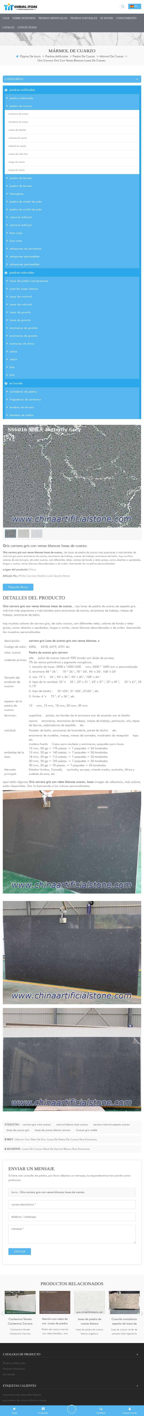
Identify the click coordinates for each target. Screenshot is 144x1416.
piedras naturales (83, 18)
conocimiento (126, 18)
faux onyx (14, 233)
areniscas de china (20, 343)
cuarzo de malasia (17, 129)
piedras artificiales (52, 18)
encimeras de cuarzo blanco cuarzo (25, 1400)
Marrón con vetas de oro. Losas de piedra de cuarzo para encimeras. (56, 1139)
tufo (11, 367)
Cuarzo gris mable (86, 1130)
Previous (2, 1313)
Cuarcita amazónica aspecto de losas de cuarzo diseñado (124, 1321)
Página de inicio (28, 56)
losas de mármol (19, 296)
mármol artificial (19, 217)
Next (141, 1313)
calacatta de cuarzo (17, 137)
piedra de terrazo (19, 178)
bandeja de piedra (20, 415)
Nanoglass (15, 193)
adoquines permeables (23, 256)
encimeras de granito (22, 328)
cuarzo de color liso (18, 154)
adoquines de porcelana (24, 248)
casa (5, 18)
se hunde (106, 18)
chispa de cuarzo (16, 162)
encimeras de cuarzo (18, 113)
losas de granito (19, 312)
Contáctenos (27, 27)
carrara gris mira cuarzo (37, 1124)
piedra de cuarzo (84, 56)
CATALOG (8, 27)
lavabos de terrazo (20, 407)
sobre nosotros (23, 18)
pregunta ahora (18, 587)
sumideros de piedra (22, 391)
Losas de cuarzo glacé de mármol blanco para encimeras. (56, 1148)
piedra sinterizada (20, 98)
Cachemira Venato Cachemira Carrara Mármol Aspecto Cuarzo (20, 1321)
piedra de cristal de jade (24, 201)
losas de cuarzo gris (18, 1130)
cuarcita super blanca (22, 288)
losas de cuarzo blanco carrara (52, 1130)
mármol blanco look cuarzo (72, 1124)
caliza (12, 351)
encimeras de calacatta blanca (22, 1394)
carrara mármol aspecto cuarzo (111, 1124)
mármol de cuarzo (112, 56)
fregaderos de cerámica (24, 399)
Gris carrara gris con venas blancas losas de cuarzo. (52, 1192)
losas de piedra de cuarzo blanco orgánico (89, 1321)
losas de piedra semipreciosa (27, 281)
